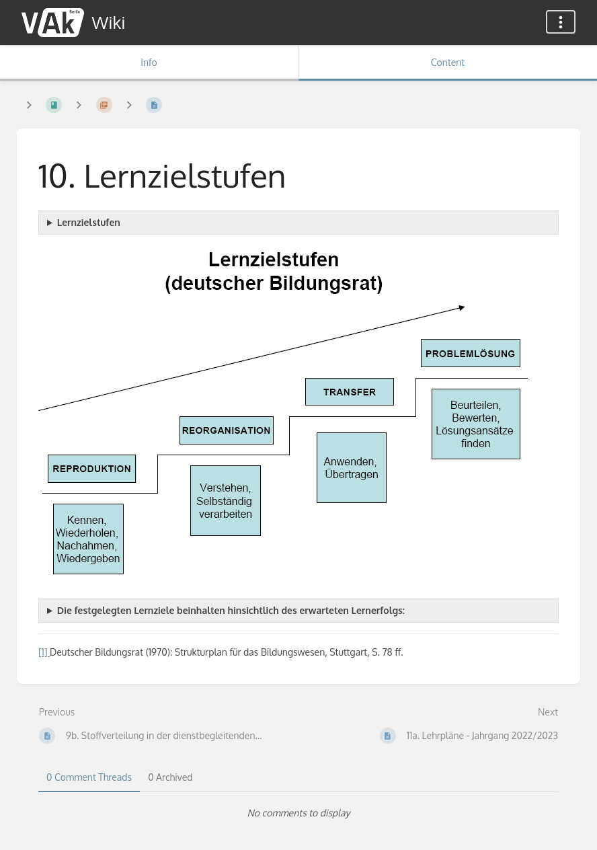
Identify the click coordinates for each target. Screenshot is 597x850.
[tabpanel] (298, 813)
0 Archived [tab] (170, 777)
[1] (44, 652)
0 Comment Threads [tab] (89, 777)
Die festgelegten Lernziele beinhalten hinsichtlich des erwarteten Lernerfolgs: (231, 610)
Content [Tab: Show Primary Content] (448, 62)
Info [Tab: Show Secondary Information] (149, 62)
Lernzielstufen (88, 222)
